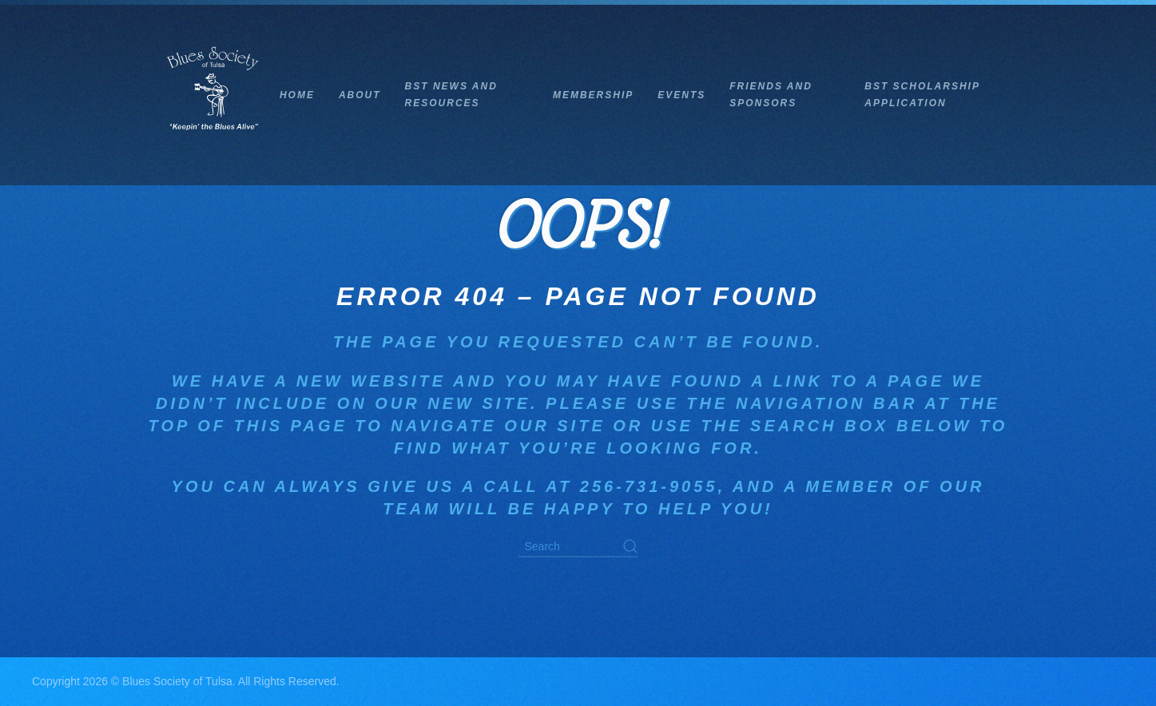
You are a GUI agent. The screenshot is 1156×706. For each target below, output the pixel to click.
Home (297, 95)
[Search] (578, 547)
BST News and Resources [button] (451, 95)
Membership (593, 95)
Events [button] (681, 95)
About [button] (360, 95)
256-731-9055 (649, 486)
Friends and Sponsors (770, 95)
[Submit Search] (630, 546)
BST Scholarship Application (921, 95)
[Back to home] (213, 95)
